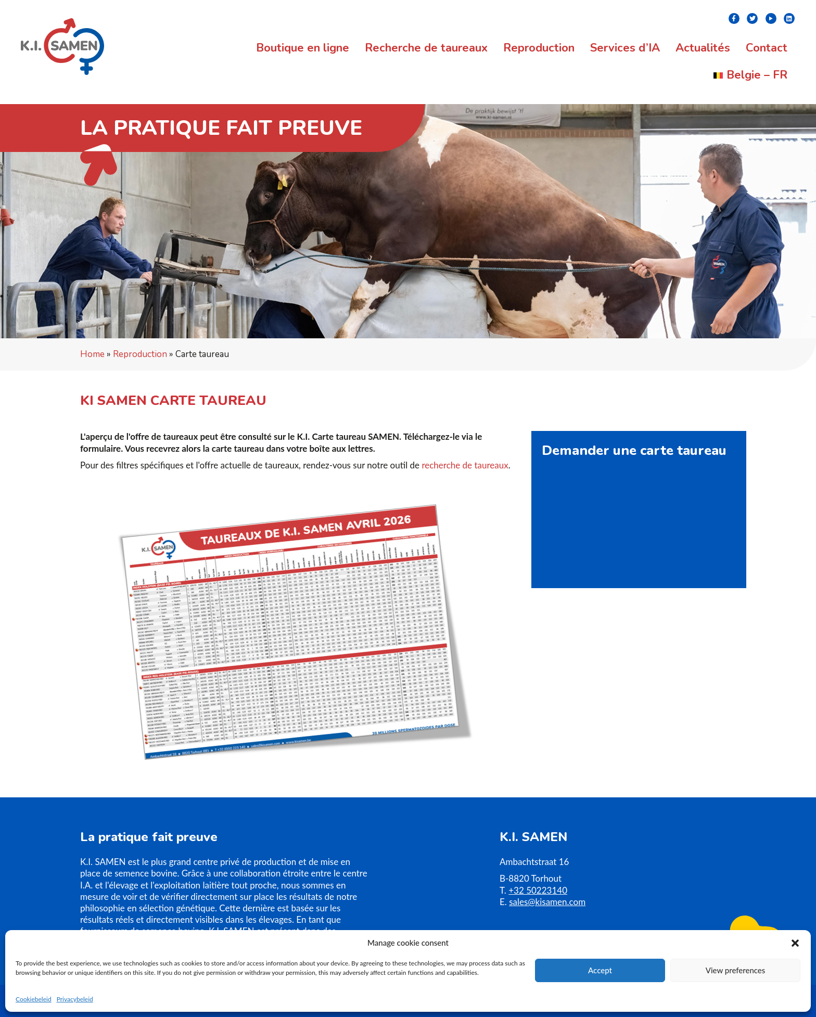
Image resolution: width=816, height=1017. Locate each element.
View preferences (736, 970)
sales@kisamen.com (547, 901)
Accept (600, 970)
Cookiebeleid (34, 999)
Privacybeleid (75, 999)
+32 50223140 (537, 890)
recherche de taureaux (465, 465)
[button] (795, 943)
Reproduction (140, 354)
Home (92, 354)
